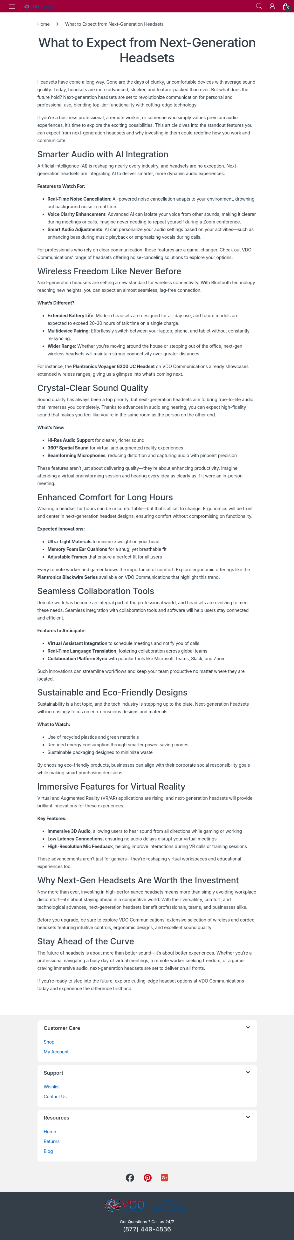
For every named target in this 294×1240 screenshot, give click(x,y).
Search (259, 6)
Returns (52, 1141)
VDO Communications (185, 366)
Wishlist (52, 1086)
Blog (48, 1151)
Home (44, 24)
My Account (56, 1051)
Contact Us (55, 1096)
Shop (49, 1042)
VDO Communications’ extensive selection (162, 919)
